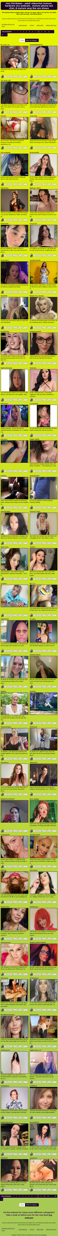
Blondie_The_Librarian (37, 296)
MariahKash (33, 727)
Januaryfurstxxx (6, 942)
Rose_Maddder (34, 799)
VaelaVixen (33, 368)
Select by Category (32, 40)
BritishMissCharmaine (7, 1014)
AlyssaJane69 (34, 1014)
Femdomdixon (34, 978)
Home (22, 40)
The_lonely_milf (6, 80)
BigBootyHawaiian (6, 368)
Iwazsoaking (33, 870)
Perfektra (3, 476)
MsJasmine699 (34, 152)
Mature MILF (40, 25)
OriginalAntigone (6, 727)
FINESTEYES (5, 619)
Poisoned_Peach (35, 511)
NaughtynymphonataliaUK (38, 942)
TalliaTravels (33, 762)
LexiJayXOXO (34, 403)
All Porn (32, 25)
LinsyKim (4, 583)
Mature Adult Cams (51, 25)
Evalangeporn (5, 1086)
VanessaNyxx (5, 260)
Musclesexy (4, 978)
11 (49, 31)
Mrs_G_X (32, 583)
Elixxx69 (3, 116)
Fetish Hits (44, 1235)
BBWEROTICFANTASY (8, 799)
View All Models (7, 31)
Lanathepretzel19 (35, 260)
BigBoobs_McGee (35, 188)
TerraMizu (33, 619)
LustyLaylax (33, 116)
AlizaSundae (4, 223)
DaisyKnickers (5, 907)
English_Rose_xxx (35, 1050)
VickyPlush (4, 1158)
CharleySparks (5, 834)
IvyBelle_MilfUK (34, 439)
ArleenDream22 (5, 655)
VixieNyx (32, 547)
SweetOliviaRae (5, 511)
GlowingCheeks (34, 476)
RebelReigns (5, 188)
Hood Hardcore (23, 25)
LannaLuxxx (33, 1158)
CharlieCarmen (5, 1050)
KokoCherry (4, 403)
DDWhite (3, 691)
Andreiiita (33, 691)
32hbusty (3, 870)
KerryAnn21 (33, 223)
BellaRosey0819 (35, 80)
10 (45, 31)
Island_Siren (4, 547)
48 (2, 35)
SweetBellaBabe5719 (36, 44)
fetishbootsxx (34, 907)
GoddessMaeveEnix (7, 1122)
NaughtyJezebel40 (35, 331)
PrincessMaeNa (5, 152)
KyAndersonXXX (35, 834)
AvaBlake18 (33, 1086)
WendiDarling (5, 331)
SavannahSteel (34, 1122)
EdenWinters (5, 762)
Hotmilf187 (4, 296)
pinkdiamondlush (35, 655)
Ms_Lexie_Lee (5, 44)
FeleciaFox (4, 439)
